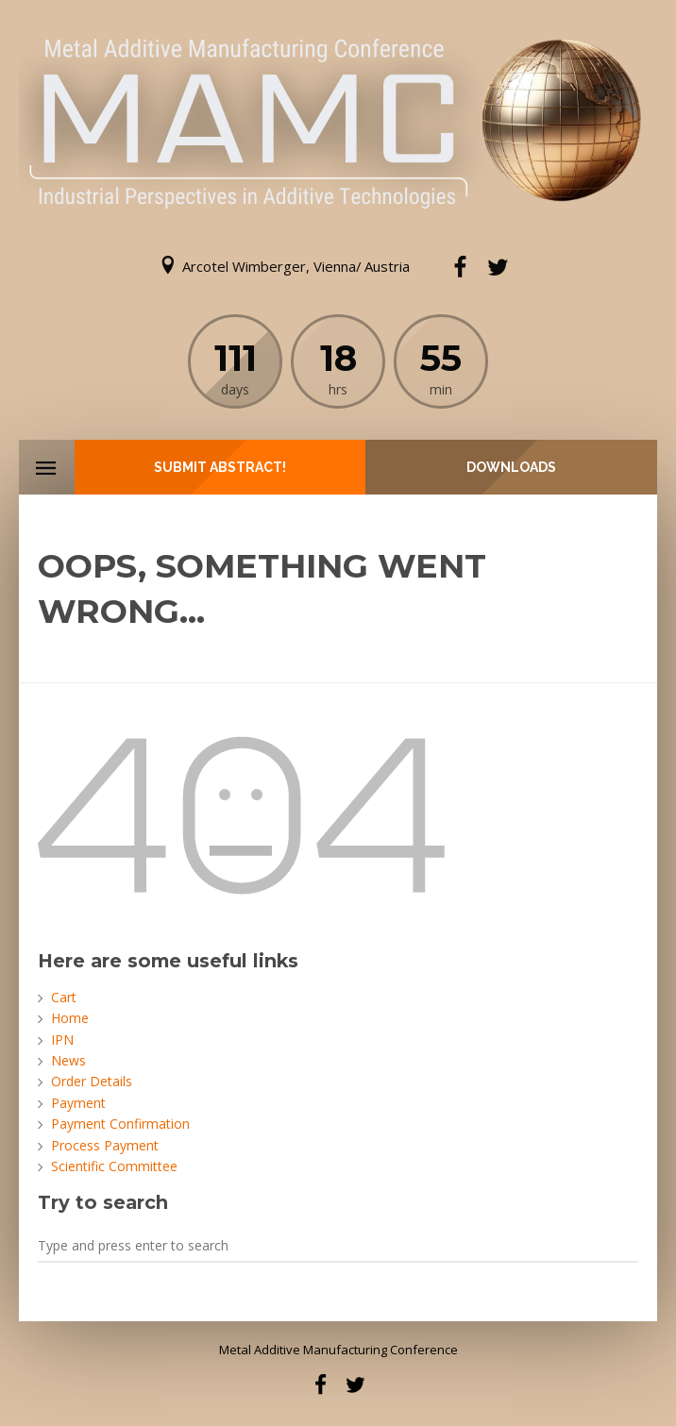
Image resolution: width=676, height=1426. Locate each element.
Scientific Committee (114, 1166)
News (68, 1060)
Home (70, 1018)
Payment (78, 1103)
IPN (62, 1040)
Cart (63, 997)
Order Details (91, 1081)
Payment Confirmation (120, 1123)
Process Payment (105, 1145)
